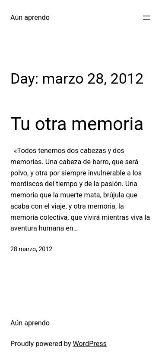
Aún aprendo (30, 17)
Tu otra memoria (76, 123)
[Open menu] (146, 17)
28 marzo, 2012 (31, 249)
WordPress (90, 344)
